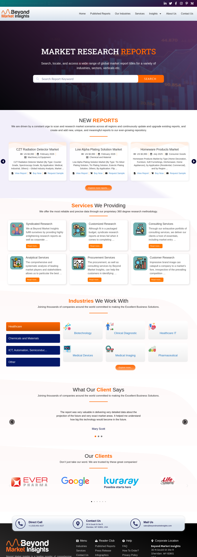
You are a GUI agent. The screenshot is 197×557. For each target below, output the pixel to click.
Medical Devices (83, 355)
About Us (171, 13)
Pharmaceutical (168, 355)
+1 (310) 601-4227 (62, 3)
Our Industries (122, 13)
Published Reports (100, 13)
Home (82, 13)
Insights (155, 13)
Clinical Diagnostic (125, 333)
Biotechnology (83, 333)
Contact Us (187, 13)
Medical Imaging (125, 355)
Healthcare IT (168, 333)
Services (140, 13)
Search (150, 79)
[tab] (33, 326)
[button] (3, 161)
